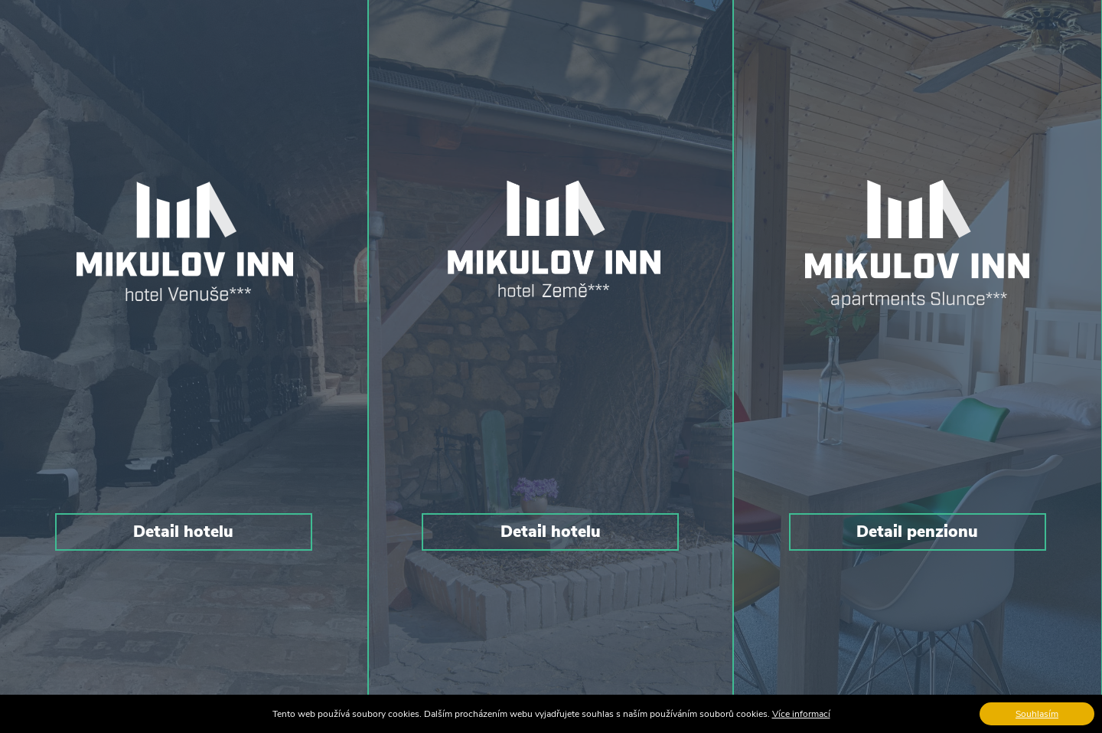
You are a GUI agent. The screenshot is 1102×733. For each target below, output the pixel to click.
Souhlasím (1037, 714)
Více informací (801, 714)
